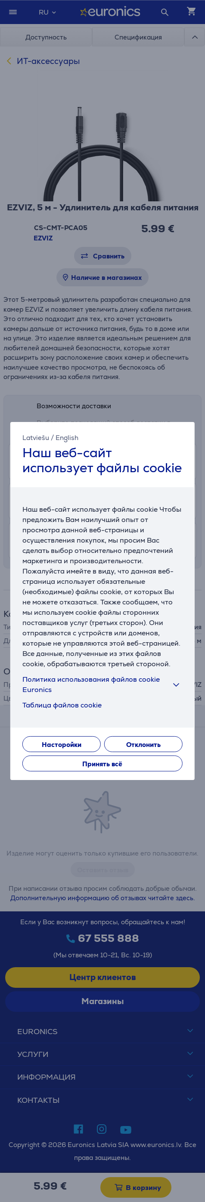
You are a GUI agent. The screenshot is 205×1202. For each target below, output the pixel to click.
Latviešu (35, 438)
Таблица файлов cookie (62, 705)
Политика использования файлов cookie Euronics (102, 684)
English (67, 438)
